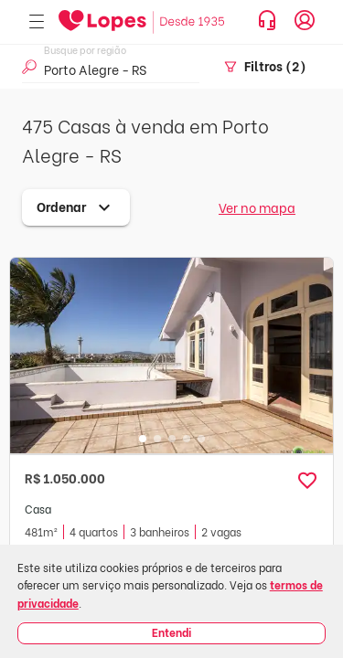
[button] (307, 481)
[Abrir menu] (36, 22)
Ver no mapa (257, 207)
